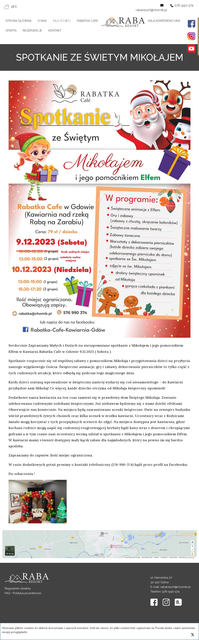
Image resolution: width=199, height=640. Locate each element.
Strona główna (18, 21)
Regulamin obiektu (18, 588)
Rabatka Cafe (87, 21)
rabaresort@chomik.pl (151, 10)
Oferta (11, 30)
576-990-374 (184, 5)
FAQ (7, 593)
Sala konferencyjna (164, 21)
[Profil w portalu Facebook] (191, 23)
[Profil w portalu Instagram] (191, 36)
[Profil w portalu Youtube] (191, 48)
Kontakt (54, 30)
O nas (42, 21)
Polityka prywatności (27, 593)
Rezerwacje (32, 30)
